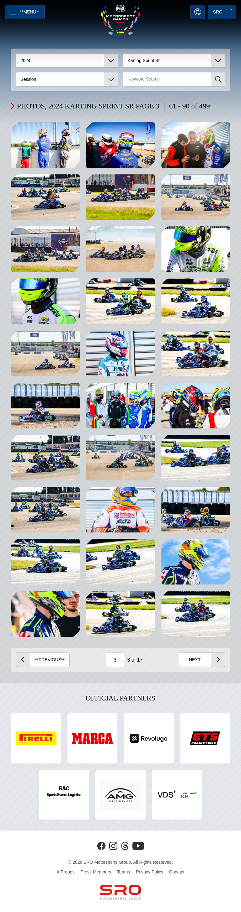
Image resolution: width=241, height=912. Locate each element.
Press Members (95, 871)
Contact (176, 871)
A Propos (66, 871)
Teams (123, 871)
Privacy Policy (149, 871)
